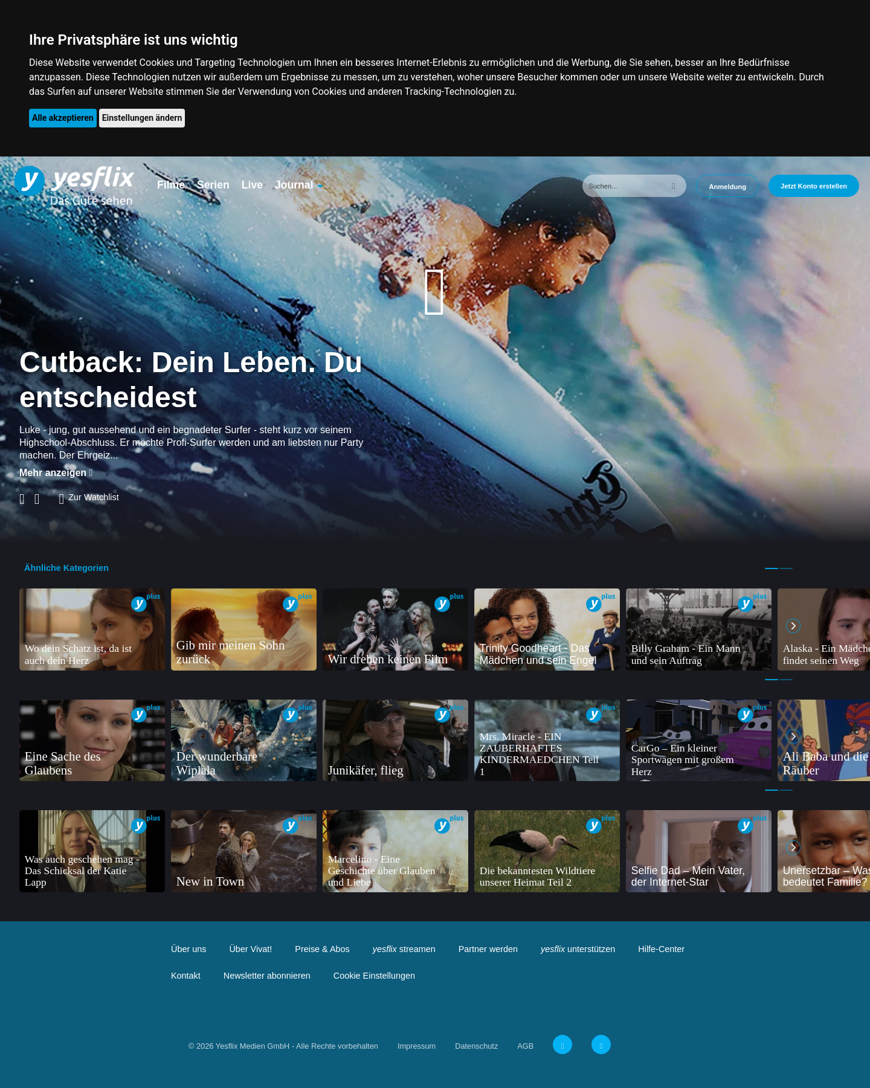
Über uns (188, 949)
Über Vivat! (250, 949)
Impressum (417, 1046)
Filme (171, 185)
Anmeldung (727, 186)
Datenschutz (476, 1046)
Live (252, 185)
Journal (294, 185)
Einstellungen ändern (142, 118)
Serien (213, 185)
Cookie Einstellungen (374, 975)
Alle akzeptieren (63, 118)
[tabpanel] (92, 629)
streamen (404, 949)
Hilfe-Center (661, 949)
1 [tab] (771, 568)
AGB (525, 1046)
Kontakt (186, 975)
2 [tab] (786, 568)
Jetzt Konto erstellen (814, 186)
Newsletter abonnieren (267, 975)
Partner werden (488, 949)
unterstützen (578, 949)
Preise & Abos (322, 949)
